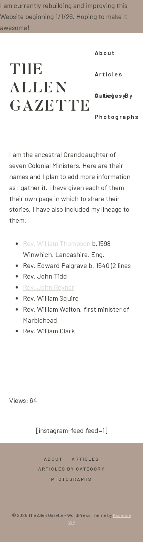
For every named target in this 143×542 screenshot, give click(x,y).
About (105, 52)
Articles (109, 74)
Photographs (117, 116)
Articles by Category (114, 95)
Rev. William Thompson (57, 243)
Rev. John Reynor (48, 287)
